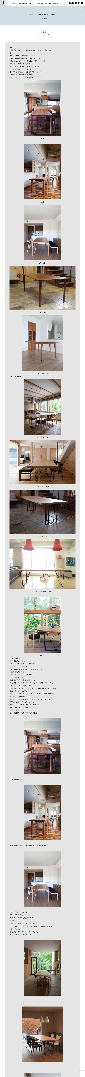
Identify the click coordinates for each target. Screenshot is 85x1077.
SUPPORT (48, 3)
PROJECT (40, 3)
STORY (14, 3)
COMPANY (56, 3)
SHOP (63, 3)
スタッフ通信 (46, 35)
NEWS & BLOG (22, 3)
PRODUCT (32, 3)
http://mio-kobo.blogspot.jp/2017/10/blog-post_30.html (25, 58)
